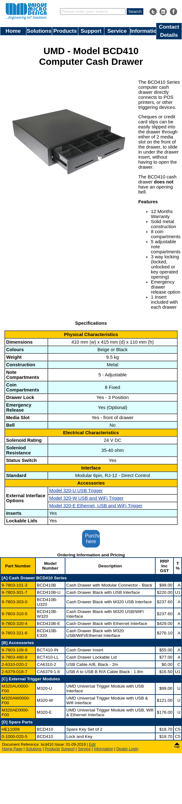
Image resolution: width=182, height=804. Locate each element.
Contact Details (169, 31)
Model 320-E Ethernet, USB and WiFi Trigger (95, 505)
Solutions (39, 31)
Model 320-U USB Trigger (75, 490)
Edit (92, 744)
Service (117, 31)
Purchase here (92, 538)
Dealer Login (127, 749)
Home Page (12, 749)
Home (13, 31)
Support (91, 31)
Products (65, 31)
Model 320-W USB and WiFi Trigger (86, 498)
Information (143, 31)
